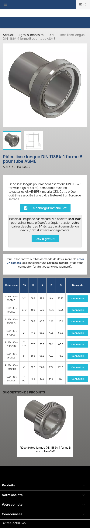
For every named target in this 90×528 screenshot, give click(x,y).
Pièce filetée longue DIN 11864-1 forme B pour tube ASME (45, 449)
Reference (11, 285)
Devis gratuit (45, 239)
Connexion (77, 298)
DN (24, 285)
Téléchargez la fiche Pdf (45, 208)
